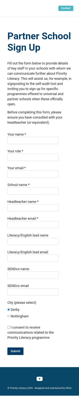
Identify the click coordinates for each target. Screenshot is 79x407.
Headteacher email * (33, 222)
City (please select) (33, 310)
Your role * (33, 155)
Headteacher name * (33, 205)
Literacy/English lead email (33, 256)
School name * (33, 189)
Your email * (33, 172)
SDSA (69, 388)
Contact (65, 8)
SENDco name (33, 273)
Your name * (33, 138)
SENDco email (33, 289)
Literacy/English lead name (33, 239)
